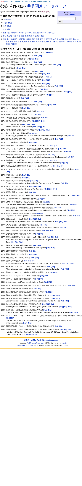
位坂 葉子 (14, 39)
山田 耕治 (56, 39)
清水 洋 (21, 33)
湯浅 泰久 (62, 42)
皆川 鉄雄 (40, 36)
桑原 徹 (49, 42)
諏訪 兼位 (36, 33)
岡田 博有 (64, 39)
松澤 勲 (34, 42)
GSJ (18, 1)
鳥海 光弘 (51, 33)
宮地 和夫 (12, 36)
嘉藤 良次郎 (30, 39)
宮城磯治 (64, 343)
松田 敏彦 (41, 42)
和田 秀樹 (22, 39)
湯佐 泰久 (28, 33)
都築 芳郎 (7, 20)
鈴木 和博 (6, 29)
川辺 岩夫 (20, 36)
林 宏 (34, 36)
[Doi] (47, 130)
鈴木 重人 (44, 33)
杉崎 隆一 (13, 42)
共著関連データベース (47, 6)
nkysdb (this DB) (44, 1)
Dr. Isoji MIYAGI (20, 345)
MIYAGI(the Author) (29, 1)
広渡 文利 (72, 39)
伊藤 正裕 (6, 33)
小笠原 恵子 (48, 39)
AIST (12, 1)
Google (72, 14)
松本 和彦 (27, 42)
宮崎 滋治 (39, 39)
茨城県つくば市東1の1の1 (35, 343)
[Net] (47, 77)
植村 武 (55, 42)
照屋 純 (69, 42)
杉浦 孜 (20, 42)
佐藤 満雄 (14, 33)
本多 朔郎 (28, 36)
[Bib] (51, 77)
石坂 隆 (75, 42)
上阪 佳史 (6, 39)
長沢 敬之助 (8, 23)
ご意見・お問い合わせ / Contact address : (41, 340)
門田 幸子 (14, 44)
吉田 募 (5, 36)
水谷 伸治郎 (7, 26)
